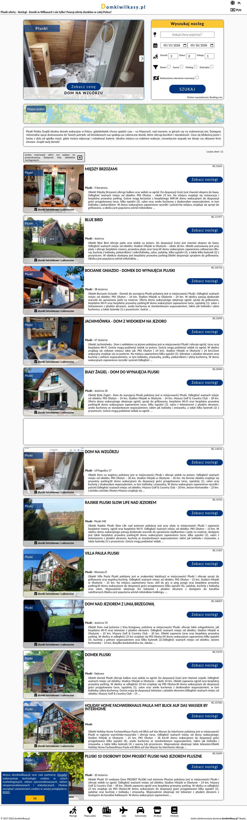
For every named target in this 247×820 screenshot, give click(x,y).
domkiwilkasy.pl (123, 7)
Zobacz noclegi (205, 179)
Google (62, 774)
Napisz (242, 818)
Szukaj (187, 89)
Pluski (29, 173)
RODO (6, 792)
